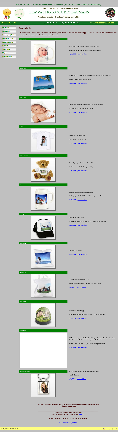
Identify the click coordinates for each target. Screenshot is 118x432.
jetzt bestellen (82, 54)
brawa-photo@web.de (111, 428)
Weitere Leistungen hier (68, 422)
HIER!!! (81, 414)
